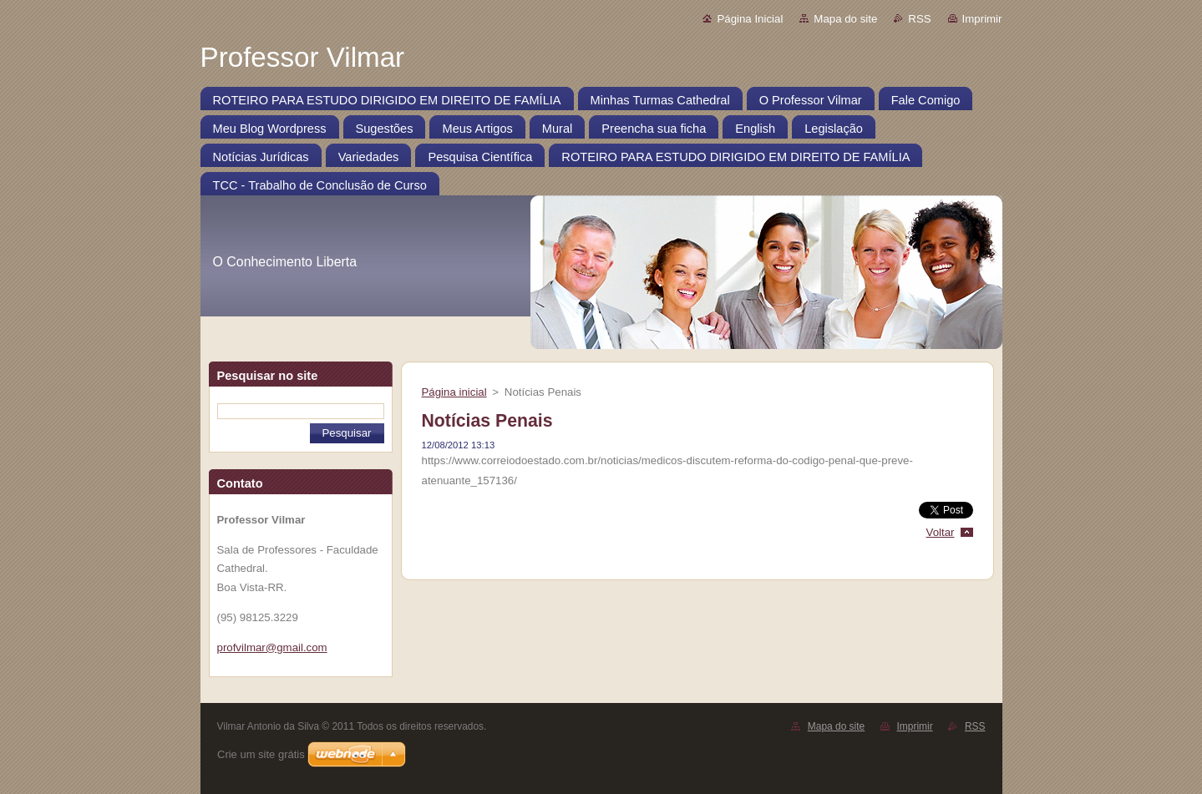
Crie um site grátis (261, 754)
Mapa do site (845, 19)
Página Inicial (750, 19)
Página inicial (454, 392)
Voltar (940, 532)
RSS (919, 19)
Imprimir (982, 19)
